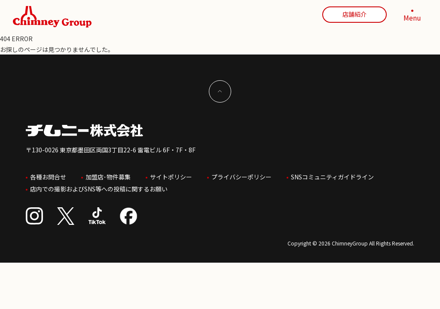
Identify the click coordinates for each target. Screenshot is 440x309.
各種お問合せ (48, 175)
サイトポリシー (171, 175)
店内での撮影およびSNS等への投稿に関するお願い (99, 186)
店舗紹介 (354, 14)
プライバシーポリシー (241, 175)
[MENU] (412, 16)
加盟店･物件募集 (108, 175)
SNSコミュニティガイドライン (332, 175)
